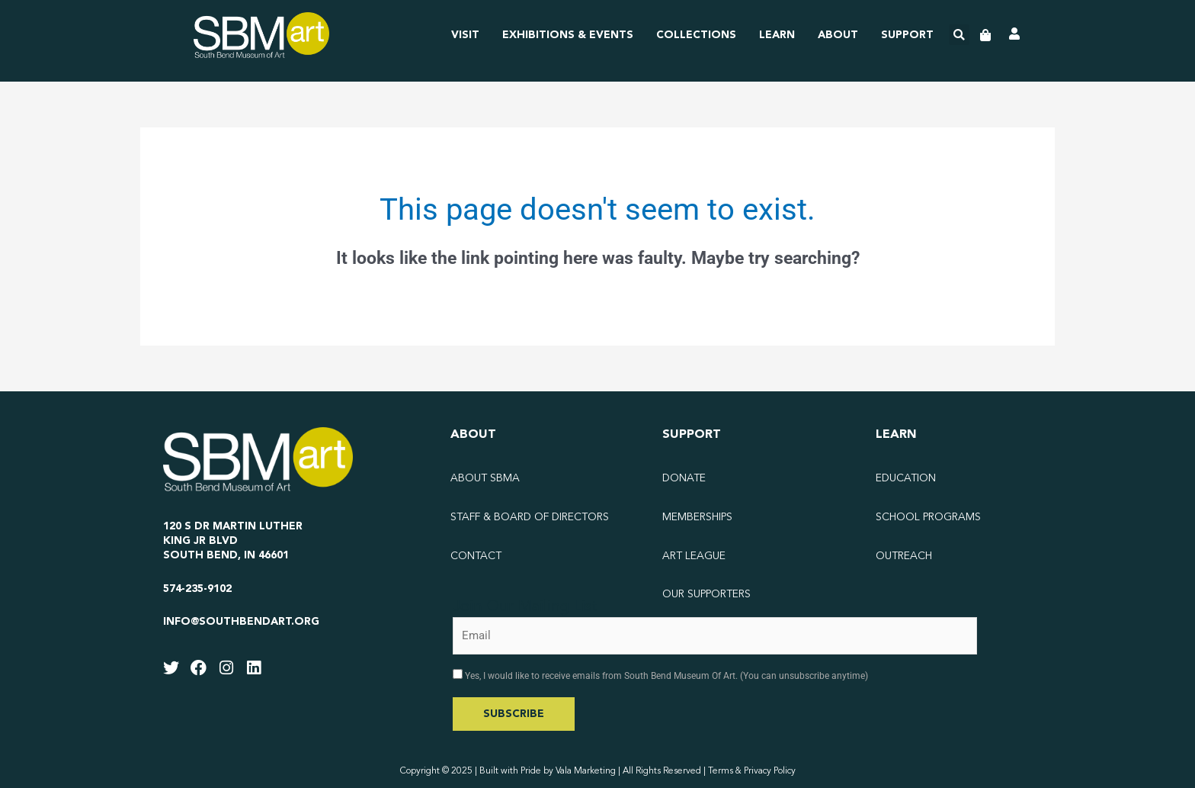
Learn (777, 35)
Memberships (697, 517)
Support (907, 35)
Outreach (904, 556)
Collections (696, 35)
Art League (694, 556)
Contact (475, 556)
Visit (465, 35)
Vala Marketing (586, 771)
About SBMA (485, 478)
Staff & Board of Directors (529, 517)
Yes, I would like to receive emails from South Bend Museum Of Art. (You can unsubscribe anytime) (665, 676)
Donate (684, 478)
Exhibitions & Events (567, 35)
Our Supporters (706, 594)
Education (906, 478)
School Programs (928, 517)
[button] (959, 34)
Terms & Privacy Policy (752, 771)
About (838, 35)
